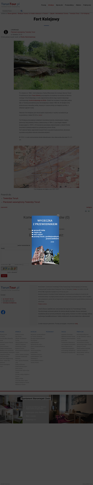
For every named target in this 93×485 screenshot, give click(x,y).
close (58, 216)
